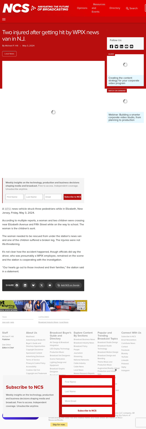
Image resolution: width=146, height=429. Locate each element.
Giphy (123, 367)
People (76, 349)
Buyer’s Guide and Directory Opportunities (35, 345)
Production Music (57, 352)
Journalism (78, 353)
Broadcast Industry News (48, 322)
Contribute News (128, 343)
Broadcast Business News (84, 339)
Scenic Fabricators (57, 359)
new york (5, 322)
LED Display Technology (59, 348)
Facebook (125, 350)
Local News (9, 53)
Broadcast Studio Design (108, 342)
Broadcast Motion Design (108, 352)
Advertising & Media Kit (35, 339)
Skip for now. (59, 424)
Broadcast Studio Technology (105, 347)
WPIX (8, 209)
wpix (12, 322)
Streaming (78, 356)
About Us (31, 332)
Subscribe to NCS (128, 336)
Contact (124, 346)
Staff (5, 332)
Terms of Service (33, 359)
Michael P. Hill (11, 45)
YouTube (124, 356)
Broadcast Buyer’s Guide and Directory (60, 335)
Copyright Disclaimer (34, 349)
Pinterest (125, 363)
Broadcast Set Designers (60, 355)
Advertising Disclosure (35, 356)
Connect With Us (131, 332)
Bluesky (124, 353)
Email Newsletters (128, 339)
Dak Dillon (6, 344)
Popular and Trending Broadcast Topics (108, 335)
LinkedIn (124, 360)
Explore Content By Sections (83, 334)
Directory (115, 8)
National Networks (81, 359)
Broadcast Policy (80, 346)
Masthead (30, 336)
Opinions (82, 8)
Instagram (125, 370)
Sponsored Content (34, 353)
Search (132, 8)
